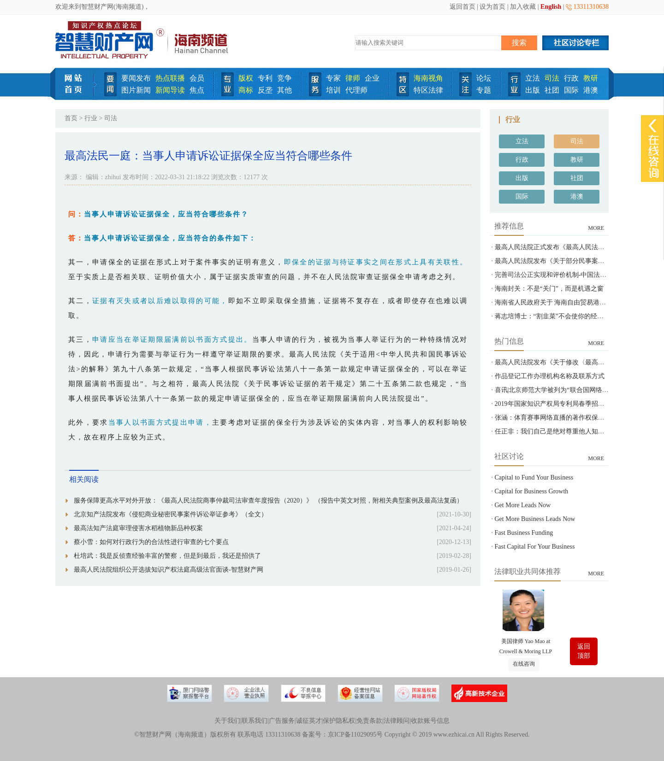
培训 (333, 90)
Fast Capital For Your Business (535, 546)
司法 (552, 78)
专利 (265, 78)
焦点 (197, 90)
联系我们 (254, 720)
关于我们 (227, 720)
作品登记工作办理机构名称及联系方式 (550, 376)
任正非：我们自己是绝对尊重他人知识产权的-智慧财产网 (576, 431)
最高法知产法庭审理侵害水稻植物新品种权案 (138, 528)
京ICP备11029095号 (355, 734)
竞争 (284, 78)
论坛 (483, 78)
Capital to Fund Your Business (534, 477)
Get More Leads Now (523, 505)
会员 (197, 78)
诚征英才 (309, 720)
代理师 (356, 90)
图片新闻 (136, 90)
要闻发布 (136, 78)
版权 (245, 78)
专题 (483, 90)
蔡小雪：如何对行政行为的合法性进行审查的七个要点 (151, 542)
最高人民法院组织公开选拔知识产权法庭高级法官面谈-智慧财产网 (168, 569)
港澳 (590, 90)
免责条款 (369, 720)
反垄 (265, 90)
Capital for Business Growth (532, 491)
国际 (571, 90)
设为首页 (492, 6)
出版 (532, 90)
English (550, 6)
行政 (571, 78)
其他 (284, 90)
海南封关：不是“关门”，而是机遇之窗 (549, 288)
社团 (552, 90)
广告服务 (282, 720)
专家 (333, 78)
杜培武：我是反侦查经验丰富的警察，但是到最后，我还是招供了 (167, 555)
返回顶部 (583, 651)
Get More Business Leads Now (535, 518)
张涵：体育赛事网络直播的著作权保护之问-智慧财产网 (573, 417)
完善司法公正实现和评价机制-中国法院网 (554, 274)
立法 (532, 78)
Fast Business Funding (524, 532)
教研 (590, 78)
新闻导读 (170, 90)
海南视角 (428, 78)
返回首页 (462, 6)
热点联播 (170, 78)
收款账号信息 (430, 720)
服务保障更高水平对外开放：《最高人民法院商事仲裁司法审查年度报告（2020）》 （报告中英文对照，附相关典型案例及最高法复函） (268, 500)
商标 (245, 90)
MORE (596, 228)
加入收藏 (523, 6)
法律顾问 (396, 720)
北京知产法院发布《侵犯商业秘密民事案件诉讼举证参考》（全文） (170, 514)
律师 (352, 78)
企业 (372, 78)
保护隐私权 (339, 720)
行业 (90, 118)
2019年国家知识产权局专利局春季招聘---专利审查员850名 (577, 403)
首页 (71, 118)
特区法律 (428, 90)
